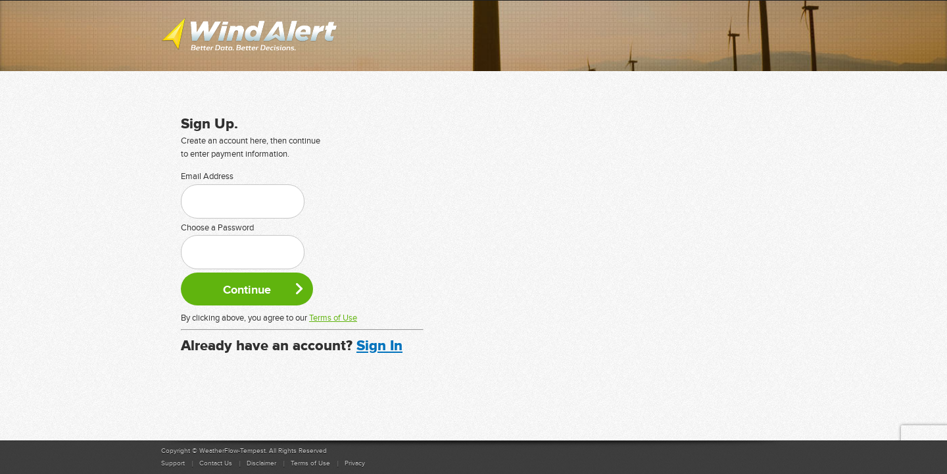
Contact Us (215, 463)
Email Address (207, 176)
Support (173, 463)
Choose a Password (217, 228)
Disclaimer (261, 463)
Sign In (379, 346)
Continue (247, 289)
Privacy (355, 463)
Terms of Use (333, 318)
